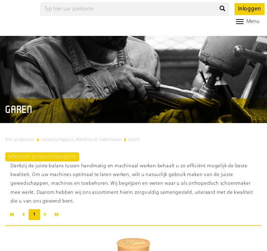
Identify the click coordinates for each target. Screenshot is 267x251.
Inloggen (249, 9)
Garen (133, 140)
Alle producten (20, 140)
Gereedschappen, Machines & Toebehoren (81, 140)
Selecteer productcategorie (42, 157)
